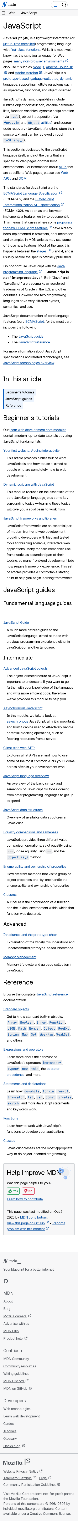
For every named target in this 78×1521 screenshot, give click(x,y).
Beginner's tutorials (19, 392)
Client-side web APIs (19, 748)
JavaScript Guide (16, 622)
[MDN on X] (20, 1280)
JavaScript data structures (23, 810)
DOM (22, 178)
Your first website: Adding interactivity (31, 450)
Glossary (10, 1438)
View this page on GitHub (26, 1223)
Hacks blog (12, 1446)
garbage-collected (44, 78)
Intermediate (18, 658)
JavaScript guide (31, 336)
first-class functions (25, 50)
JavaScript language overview (26, 776)
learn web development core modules (38, 430)
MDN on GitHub (15, 1388)
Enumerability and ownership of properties (34, 866)
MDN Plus (11, 1331)
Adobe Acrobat (26, 73)
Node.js (38, 67)
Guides (8, 1424)
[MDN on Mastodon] (28, 1280)
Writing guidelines (16, 1374)
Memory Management (19, 957)
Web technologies (17, 1409)
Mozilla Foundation (23, 1499)
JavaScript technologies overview (28, 363)
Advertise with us (16, 1323)
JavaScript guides (18, 399)
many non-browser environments (39, 61)
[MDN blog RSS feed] (35, 1280)
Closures (10, 895)
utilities (39, 123)
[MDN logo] (12, 1261)
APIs (63, 167)
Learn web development (21, 1416)
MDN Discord (14, 1381)
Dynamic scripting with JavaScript (28, 484)
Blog (6, 1309)
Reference (13, 405)
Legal (43, 1478)
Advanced (14, 924)
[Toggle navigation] (73, 5)
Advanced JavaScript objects (25, 668)
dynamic (66, 78)
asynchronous (17, 721)
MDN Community (16, 1359)
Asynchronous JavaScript (22, 708)
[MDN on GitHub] (5, 1280)
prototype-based (16, 78)
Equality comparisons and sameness (30, 832)
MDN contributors (33, 1217)
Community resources (19, 1366)
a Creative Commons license (48, 1513)
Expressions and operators (23, 1049)
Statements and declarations (24, 1084)
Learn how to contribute (25, 1199)
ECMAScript (34, 321)
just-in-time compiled (19, 44)
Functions (10, 1118)
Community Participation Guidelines (29, 1485)
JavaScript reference (34, 342)
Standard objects (16, 1009)
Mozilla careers (15, 1316)
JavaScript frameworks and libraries (30, 518)
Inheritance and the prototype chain (30, 935)
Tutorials (9, 1431)
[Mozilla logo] (16, 1462)
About (8, 1301)
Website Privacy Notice (20, 1471)
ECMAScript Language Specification (30, 193)
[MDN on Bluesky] (13, 1280)
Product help (13, 1338)
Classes (9, 1141)
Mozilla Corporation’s (26, 1494)
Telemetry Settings (17, 1478)
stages (42, 251)
